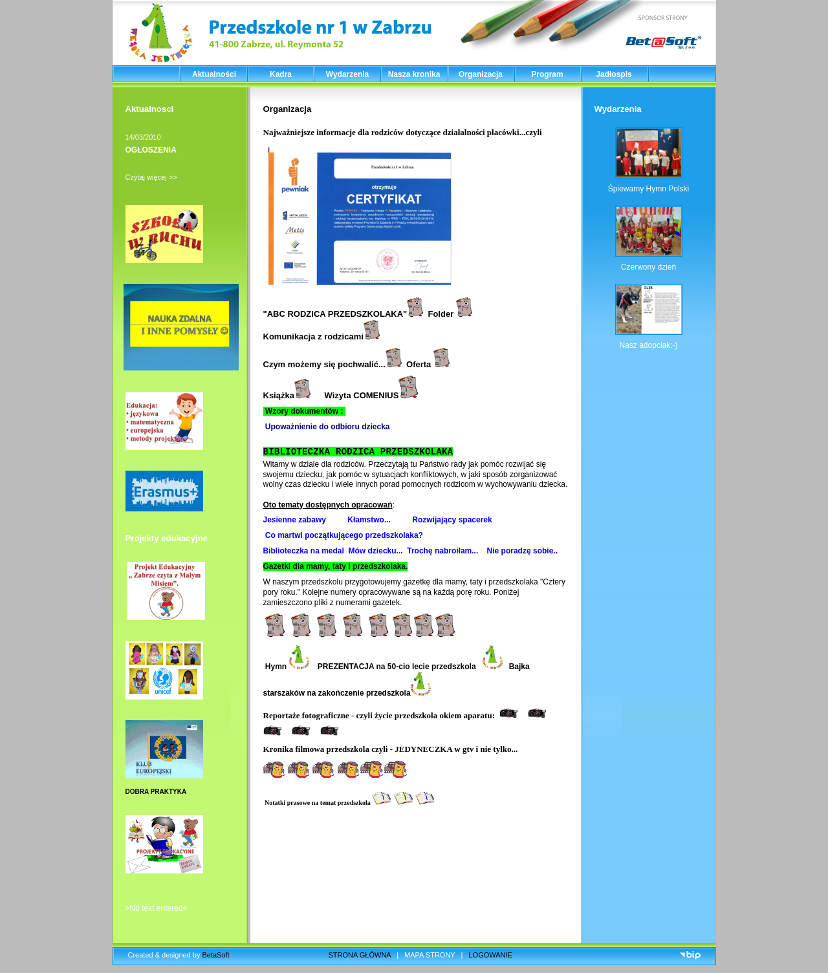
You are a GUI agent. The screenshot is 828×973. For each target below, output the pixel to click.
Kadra (281, 74)
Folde (439, 314)
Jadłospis (613, 74)
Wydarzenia (347, 74)
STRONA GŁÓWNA (360, 955)
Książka (286, 395)
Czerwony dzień (648, 267)
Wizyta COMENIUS (372, 395)
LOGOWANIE (490, 955)
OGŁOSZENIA (151, 150)
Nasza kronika (414, 74)
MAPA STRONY (429, 955)
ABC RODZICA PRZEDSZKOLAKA (335, 314)
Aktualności (214, 74)
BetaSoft (215, 955)
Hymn (286, 666)
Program (547, 74)
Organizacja (481, 74)
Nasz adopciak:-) (649, 345)
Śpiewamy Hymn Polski (648, 188)
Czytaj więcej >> (151, 177)
